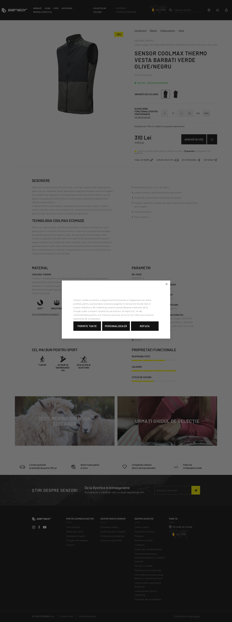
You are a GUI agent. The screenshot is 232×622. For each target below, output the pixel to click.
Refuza (145, 326)
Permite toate (87, 326)
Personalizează (116, 326)
